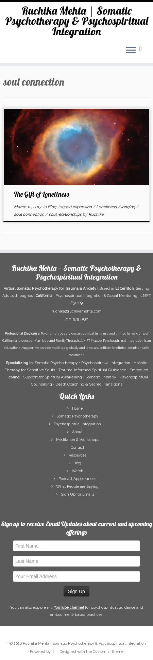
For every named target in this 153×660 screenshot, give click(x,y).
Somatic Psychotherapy (77, 416)
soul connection (29, 214)
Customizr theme (108, 651)
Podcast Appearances (77, 479)
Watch (77, 471)
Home (77, 408)
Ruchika (96, 214)
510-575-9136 (76, 319)
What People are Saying (77, 486)
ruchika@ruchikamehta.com (77, 311)
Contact (77, 447)
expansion (82, 206)
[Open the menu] (131, 51)
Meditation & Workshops (77, 440)
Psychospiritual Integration (77, 424)
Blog (52, 206)
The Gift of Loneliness (41, 194)
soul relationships (66, 214)
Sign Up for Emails (77, 494)
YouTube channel (69, 607)
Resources (77, 455)
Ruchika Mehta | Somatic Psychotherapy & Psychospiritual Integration (76, 20)
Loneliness (107, 206)
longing (128, 206)
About (77, 432)
